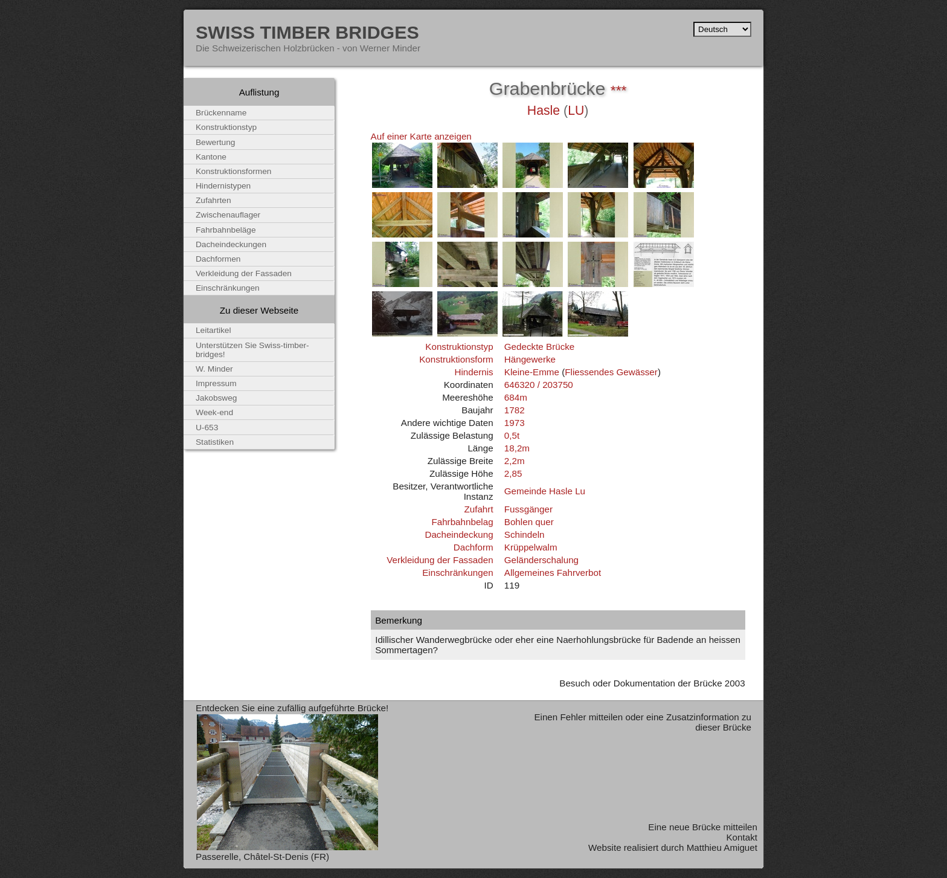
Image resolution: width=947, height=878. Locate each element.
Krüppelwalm (530, 547)
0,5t (511, 435)
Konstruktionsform (456, 359)
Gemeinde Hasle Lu (544, 491)
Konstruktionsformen (233, 171)
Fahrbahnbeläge (226, 229)
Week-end (214, 412)
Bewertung (215, 142)
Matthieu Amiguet (722, 847)
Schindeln (524, 534)
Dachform (473, 547)
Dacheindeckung (459, 534)
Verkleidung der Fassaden (440, 560)
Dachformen (218, 258)
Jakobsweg (216, 397)
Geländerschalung (541, 560)
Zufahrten (213, 200)
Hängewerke (530, 359)
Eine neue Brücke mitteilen (702, 827)
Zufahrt (478, 509)
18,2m (517, 448)
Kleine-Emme (531, 372)
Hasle (543, 110)
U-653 (207, 427)
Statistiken (215, 442)
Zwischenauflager (228, 214)
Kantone (211, 156)
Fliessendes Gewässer (611, 372)
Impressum (216, 383)
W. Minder (214, 368)
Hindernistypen (223, 185)
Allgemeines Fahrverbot (552, 572)
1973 (514, 423)
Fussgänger (528, 509)
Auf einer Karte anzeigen (421, 136)
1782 (514, 410)
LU (576, 110)
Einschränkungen (457, 572)
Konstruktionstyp (459, 346)
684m (515, 397)
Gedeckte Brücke (539, 346)
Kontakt (741, 837)
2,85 (513, 473)
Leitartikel (213, 330)
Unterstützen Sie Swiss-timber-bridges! (252, 350)
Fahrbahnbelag (462, 522)
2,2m (514, 461)
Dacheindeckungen (231, 244)
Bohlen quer (529, 522)
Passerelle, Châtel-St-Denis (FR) (262, 856)
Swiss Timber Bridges (307, 32)
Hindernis (473, 372)
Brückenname (221, 112)
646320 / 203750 (538, 384)
